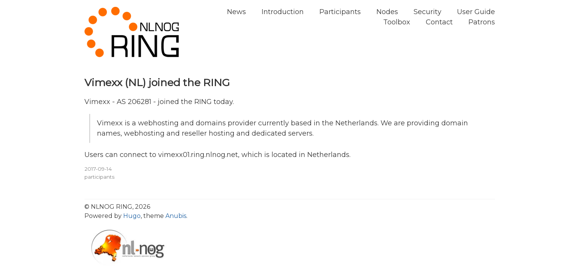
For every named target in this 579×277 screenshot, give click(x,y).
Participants (340, 12)
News (236, 12)
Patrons (481, 22)
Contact (439, 22)
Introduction (283, 12)
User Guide (476, 12)
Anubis (175, 215)
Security (427, 12)
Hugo (132, 215)
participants (99, 177)
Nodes (387, 12)
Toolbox (396, 22)
